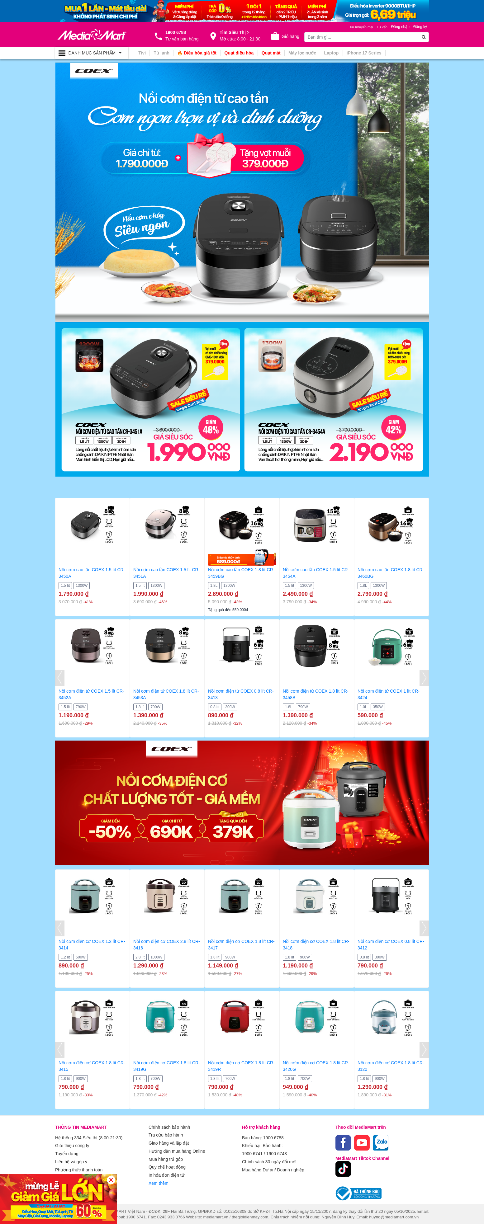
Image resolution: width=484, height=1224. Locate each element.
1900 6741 (252, 1152)
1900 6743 (276, 1152)
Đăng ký (420, 27)
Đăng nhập (400, 27)
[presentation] (59, 678)
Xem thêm (158, 1178)
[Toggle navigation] (91, 53)
